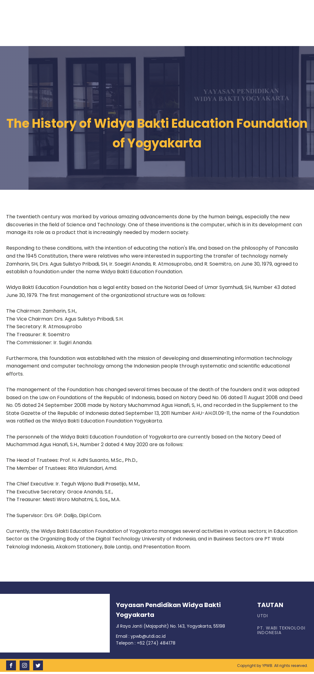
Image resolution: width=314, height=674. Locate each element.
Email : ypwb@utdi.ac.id (141, 636)
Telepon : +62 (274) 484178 (145, 643)
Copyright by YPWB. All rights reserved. (272, 665)
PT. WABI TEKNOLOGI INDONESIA (281, 630)
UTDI (262, 616)
